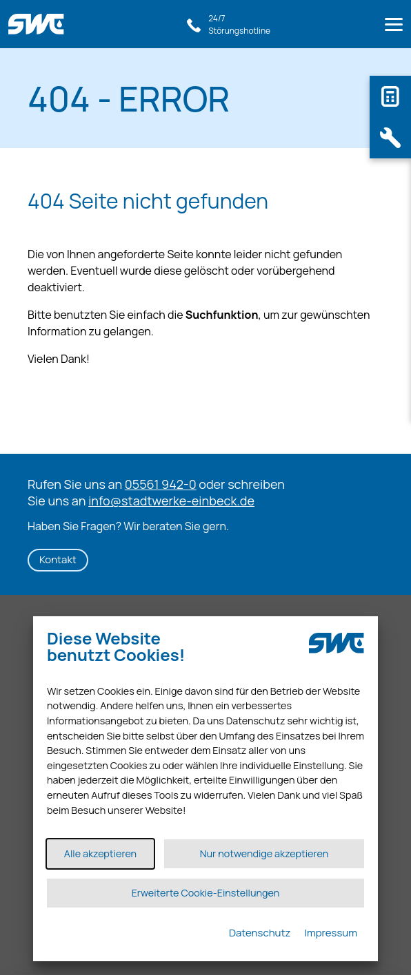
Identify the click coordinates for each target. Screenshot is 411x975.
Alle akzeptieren (100, 853)
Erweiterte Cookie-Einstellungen (206, 892)
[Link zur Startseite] (40, 17)
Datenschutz (260, 932)
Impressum (330, 932)
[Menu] (394, 26)
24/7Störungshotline (239, 24)
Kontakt (58, 559)
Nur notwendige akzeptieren (264, 853)
